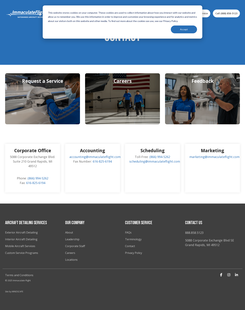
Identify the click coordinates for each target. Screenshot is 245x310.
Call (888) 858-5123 (226, 13)
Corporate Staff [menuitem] (75, 246)
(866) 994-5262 (38, 178)
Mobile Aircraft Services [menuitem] (20, 246)
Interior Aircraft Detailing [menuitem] (21, 239)
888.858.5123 (194, 233)
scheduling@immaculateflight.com (154, 161)
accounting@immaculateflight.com (95, 157)
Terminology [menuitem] (133, 239)
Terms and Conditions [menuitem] (19, 275)
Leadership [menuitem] (72, 239)
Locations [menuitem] (71, 260)
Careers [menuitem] (70, 253)
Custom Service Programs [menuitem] (21, 253)
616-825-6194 (35, 183)
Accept (184, 29)
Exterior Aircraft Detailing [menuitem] (21, 232)
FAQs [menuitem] (128, 232)
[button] (222, 274)
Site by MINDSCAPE (14, 291)
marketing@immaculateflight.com (214, 157)
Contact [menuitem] (130, 246)
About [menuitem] (69, 232)
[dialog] (122, 22)
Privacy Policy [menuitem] (134, 253)
